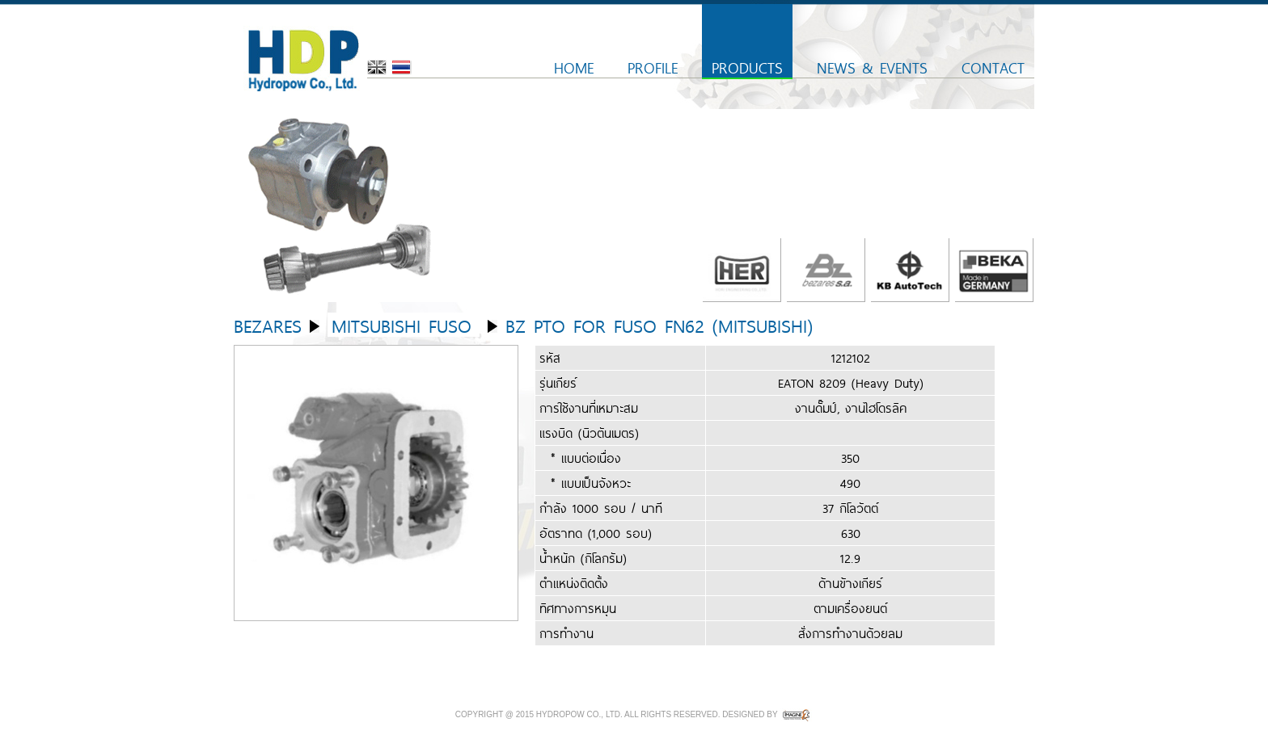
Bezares (268, 324)
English (377, 67)
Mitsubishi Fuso (401, 324)
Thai (402, 67)
